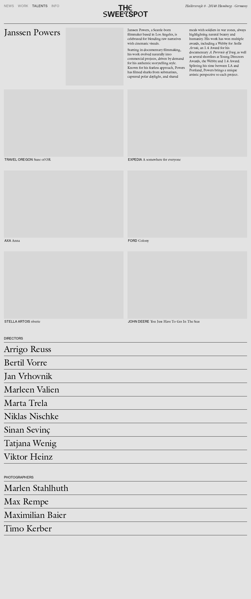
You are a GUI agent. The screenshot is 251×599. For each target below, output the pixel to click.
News (9, 6)
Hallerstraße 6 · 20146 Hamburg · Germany (216, 6)
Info (55, 6)
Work (23, 6)
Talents (39, 6)
